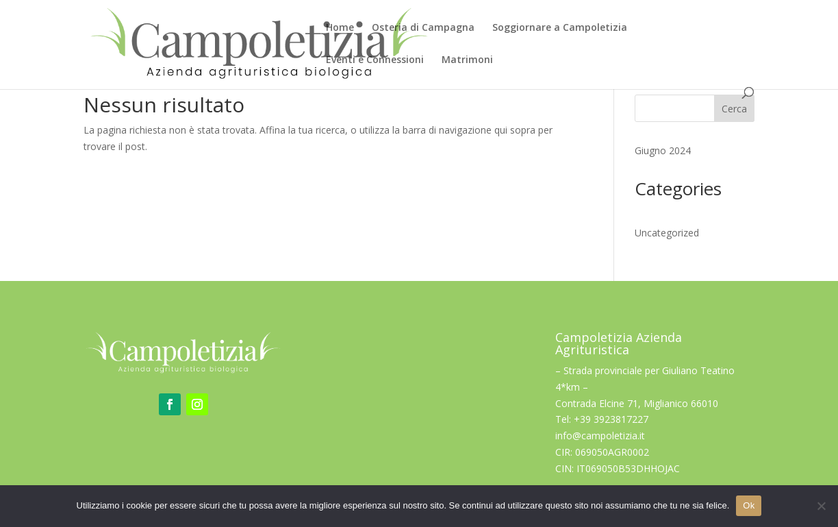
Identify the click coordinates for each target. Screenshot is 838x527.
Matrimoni (467, 60)
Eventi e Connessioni (375, 60)
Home (340, 28)
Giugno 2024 (663, 150)
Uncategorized (667, 232)
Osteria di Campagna (423, 28)
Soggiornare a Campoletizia (559, 28)
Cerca (734, 108)
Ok (748, 505)
